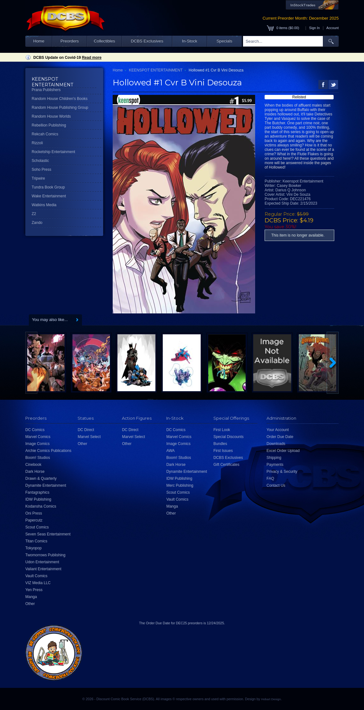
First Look (221, 430)
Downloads (276, 443)
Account (332, 28)
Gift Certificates (226, 464)
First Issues (223, 450)
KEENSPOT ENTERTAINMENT (155, 70)
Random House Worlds (51, 116)
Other (30, 604)
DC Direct (86, 430)
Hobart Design (271, 699)
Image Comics (37, 443)
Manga (31, 597)
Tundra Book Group (48, 187)
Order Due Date (280, 437)
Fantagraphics (37, 492)
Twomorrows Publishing (45, 555)
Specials (224, 41)
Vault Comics (36, 576)
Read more (92, 57)
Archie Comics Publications (48, 450)
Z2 (34, 214)
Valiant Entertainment (43, 569)
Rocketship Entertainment (53, 152)
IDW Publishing (38, 499)
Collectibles (104, 41)
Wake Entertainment (49, 196)
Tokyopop (33, 548)
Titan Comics (36, 541)
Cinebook (33, 464)
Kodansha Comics (40, 506)
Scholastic (40, 160)
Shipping (274, 457)
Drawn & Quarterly (41, 478)
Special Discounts (228, 437)
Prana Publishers (46, 90)
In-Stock (189, 41)
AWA (170, 450)
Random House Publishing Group (60, 107)
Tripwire (38, 178)
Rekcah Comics (45, 134)
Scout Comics (37, 527)
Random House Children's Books (59, 98)
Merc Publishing (179, 485)
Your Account (278, 430)
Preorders (69, 41)
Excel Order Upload (283, 450)
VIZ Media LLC (38, 583)
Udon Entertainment (42, 562)
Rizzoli (37, 143)
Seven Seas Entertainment (48, 534)
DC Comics (35, 430)
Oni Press (33, 513)
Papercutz (33, 520)
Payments (275, 464)
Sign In (314, 28)
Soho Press (41, 169)
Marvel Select (89, 437)
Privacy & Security (282, 471)
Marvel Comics (37, 437)
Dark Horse (35, 471)
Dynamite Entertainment (45, 485)
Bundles (220, 443)
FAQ (270, 478)
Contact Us (276, 485)
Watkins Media (44, 205)
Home (38, 41)
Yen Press (33, 590)
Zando (37, 222)
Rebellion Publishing (49, 125)
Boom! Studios (37, 457)
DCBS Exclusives (147, 41)
